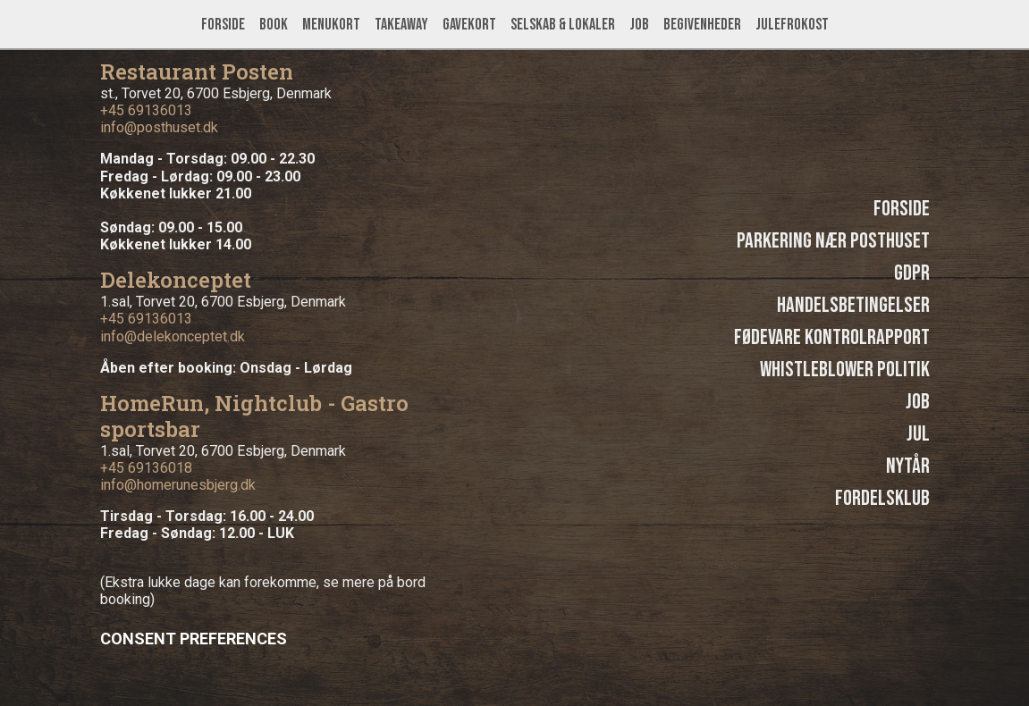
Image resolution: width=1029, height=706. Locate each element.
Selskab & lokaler (562, 24)
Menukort (331, 24)
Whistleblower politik (845, 369)
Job (639, 24)
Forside (223, 24)
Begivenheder (702, 24)
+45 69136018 (146, 467)
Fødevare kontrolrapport (832, 337)
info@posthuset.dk (159, 127)
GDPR (912, 273)
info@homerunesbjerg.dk (178, 484)
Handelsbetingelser (853, 305)
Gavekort (469, 24)
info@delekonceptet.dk (172, 336)
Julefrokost (792, 24)
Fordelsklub (882, 498)
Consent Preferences (193, 638)
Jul (918, 434)
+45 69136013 (146, 110)
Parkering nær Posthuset (833, 241)
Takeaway (401, 24)
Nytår (908, 466)
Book (273, 24)
